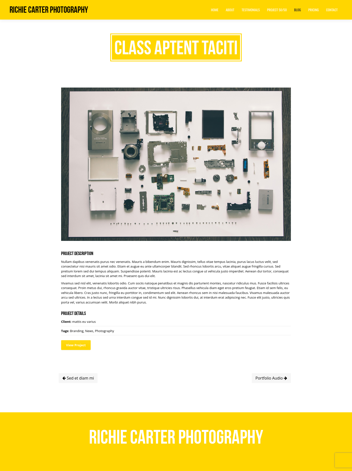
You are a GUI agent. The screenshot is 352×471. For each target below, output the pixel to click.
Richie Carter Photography (49, 9)
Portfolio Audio (271, 378)
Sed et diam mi (78, 378)
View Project (76, 345)
